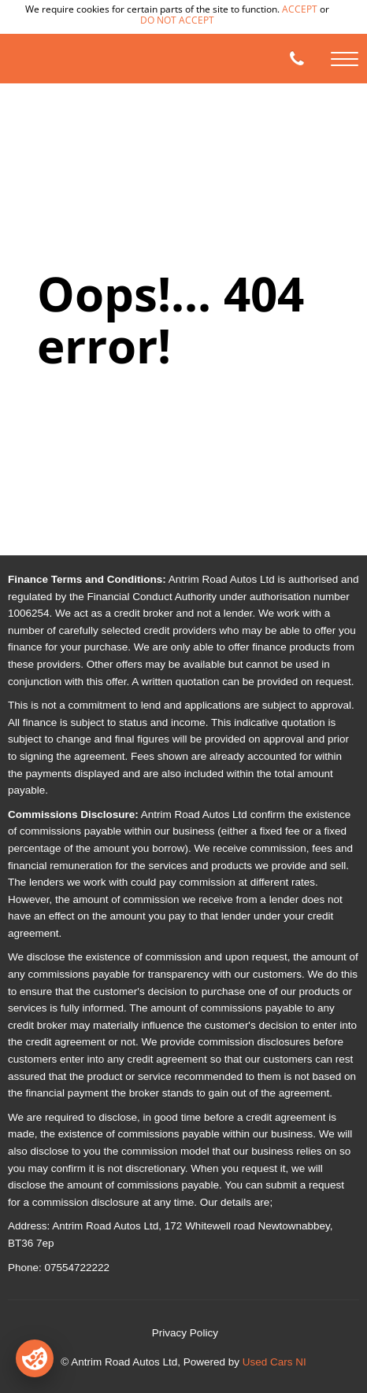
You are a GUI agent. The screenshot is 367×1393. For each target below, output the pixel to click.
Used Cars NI (274, 1362)
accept (299, 9)
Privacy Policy (185, 1333)
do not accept (177, 20)
